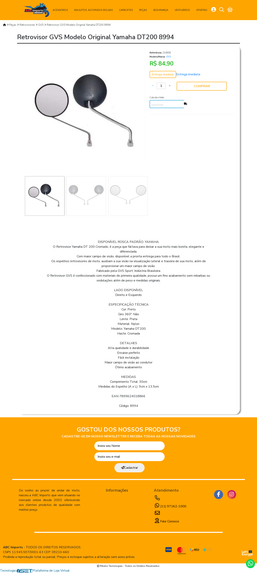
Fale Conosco (166, 521)
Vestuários (182, 10)
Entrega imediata (188, 74)
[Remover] (153, 86)
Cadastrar (129, 468)
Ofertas (201, 10)
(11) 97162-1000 (170, 506)
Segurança (160, 10)
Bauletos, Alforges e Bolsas (93, 10)
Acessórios (60, 10)
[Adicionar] (170, 86)
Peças (143, 10)
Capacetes (126, 10)
